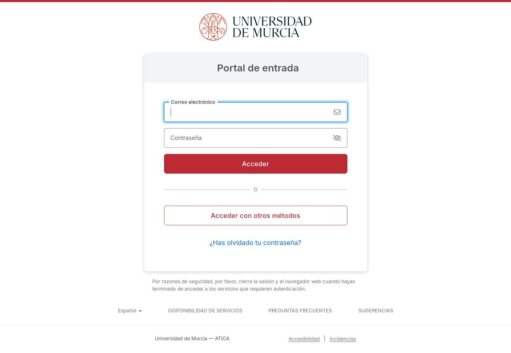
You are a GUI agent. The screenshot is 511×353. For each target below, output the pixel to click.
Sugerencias (375, 310)
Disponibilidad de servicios (205, 310)
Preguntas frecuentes (300, 310)
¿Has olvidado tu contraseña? (255, 242)
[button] (130, 311)
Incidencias (343, 339)
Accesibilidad (304, 339)
